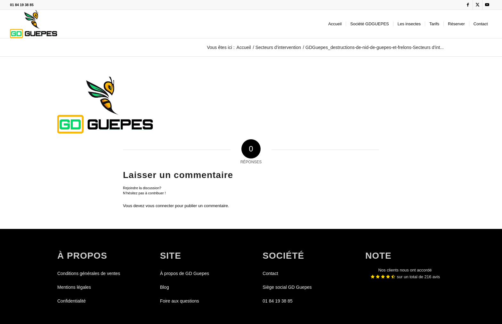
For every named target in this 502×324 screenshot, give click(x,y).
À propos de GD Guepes (184, 273)
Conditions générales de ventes (88, 273)
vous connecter (160, 205)
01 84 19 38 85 (21, 5)
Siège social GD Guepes (287, 287)
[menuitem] (335, 24)
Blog (164, 287)
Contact (270, 273)
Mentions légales (74, 287)
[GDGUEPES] (33, 24)
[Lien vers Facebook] (468, 5)
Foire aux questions (179, 301)
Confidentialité (71, 301)
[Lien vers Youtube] (487, 5)
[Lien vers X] (477, 5)
